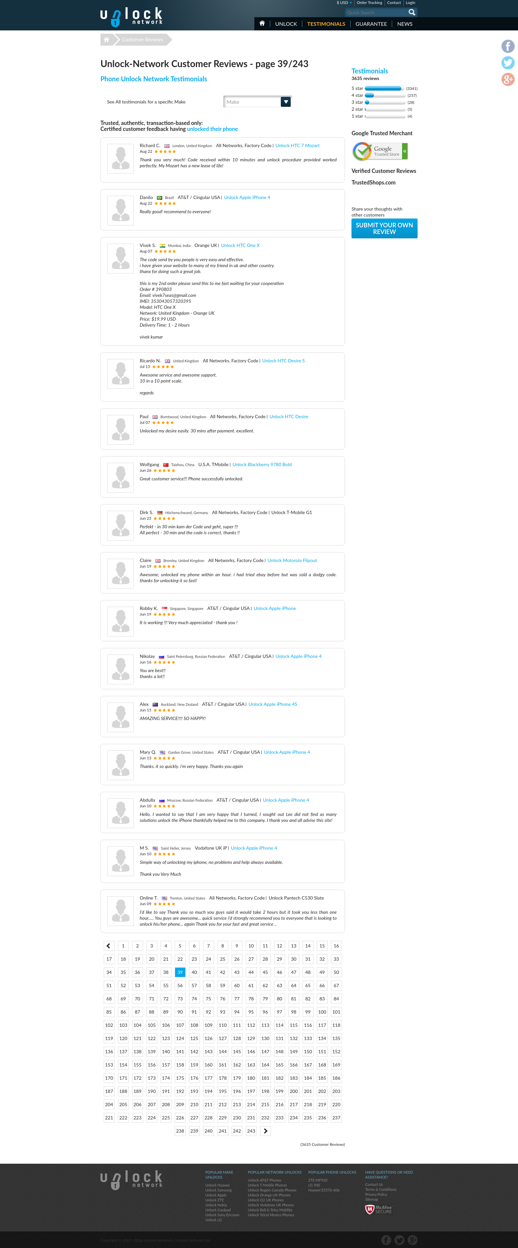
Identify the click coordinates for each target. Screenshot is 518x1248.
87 (137, 1012)
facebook (386, 1240)
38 (165, 972)
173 (152, 1078)
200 (294, 1091)
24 (208, 959)
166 (294, 1064)
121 (137, 1038)
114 (279, 1025)
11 (265, 945)
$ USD (342, 2)
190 (152, 1091)
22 (180, 959)
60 (237, 985)
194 (208, 1091)
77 (237, 998)
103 (123, 1025)
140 (166, 1051)
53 (137, 985)
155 (137, 1064)
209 (180, 1104)
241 (223, 1131)
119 (109, 1038)
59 (222, 985)
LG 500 (314, 1185)
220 (336, 1104)
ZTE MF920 (317, 1180)
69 (123, 998)
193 (194, 1091)
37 (151, 972)
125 (194, 1038)
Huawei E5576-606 (324, 1190)
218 (308, 1104)
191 (166, 1091)
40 (194, 972)
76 (222, 998)
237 (336, 1117)
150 (308, 1051)
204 (109, 1104)
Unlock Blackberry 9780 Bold (262, 464)
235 (308, 1117)
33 (336, 959)
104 (137, 1025)
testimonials (326, 23)
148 (279, 1051)
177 (208, 1078)
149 (294, 1051)
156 (152, 1064)
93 (222, 1012)
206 (137, 1104)
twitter (399, 1240)
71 (151, 998)
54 (151, 985)
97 (279, 1012)
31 (308, 959)
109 (208, 1025)
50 (336, 972)
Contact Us (374, 1184)
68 (109, 998)
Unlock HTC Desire (289, 416)
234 (294, 1117)
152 (336, 1051)
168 (322, 1064)
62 (265, 985)
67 (336, 985)
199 (279, 1091)
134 (322, 1038)
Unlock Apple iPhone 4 (247, 197)
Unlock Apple (216, 1195)
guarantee (371, 23)
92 (208, 1012)
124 (180, 1038)
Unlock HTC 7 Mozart (298, 145)
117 (322, 1025)
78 (251, 998)
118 (336, 1025)
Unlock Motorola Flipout (292, 560)
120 (123, 1038)
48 (308, 972)
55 (165, 985)
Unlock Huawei (217, 1185)
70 (137, 998)
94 (237, 1012)
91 (194, 1012)
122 (152, 1038)
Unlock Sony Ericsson (222, 1215)
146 (251, 1051)
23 (194, 959)
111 (237, 1025)
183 (294, 1078)
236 (322, 1117)
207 (152, 1104)
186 (336, 1078)
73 (180, 998)
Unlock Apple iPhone (275, 608)
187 (109, 1091)
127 (223, 1038)
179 (237, 1078)
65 (308, 985)
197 (251, 1091)
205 (123, 1104)
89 (165, 1012)
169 (336, 1064)
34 (109, 972)
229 (223, 1117)
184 (308, 1078)
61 (251, 985)
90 (180, 1012)
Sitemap (371, 1199)
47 (293, 972)
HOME (262, 23)
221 (109, 1117)
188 (123, 1091)
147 (265, 1051)
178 (223, 1078)
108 (194, 1025)
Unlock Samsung (218, 1190)
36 (137, 972)
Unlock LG (213, 1220)
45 (265, 972)
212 (223, 1104)
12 (279, 945)
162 (237, 1064)
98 (293, 1012)
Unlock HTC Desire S (283, 360)
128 (237, 1038)
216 (279, 1104)
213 (237, 1104)
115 (294, 1025)
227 (194, 1117)
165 (279, 1064)
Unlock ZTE (214, 1200)
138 (137, 1051)
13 (293, 945)
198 (265, 1091)
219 (322, 1104)
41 (208, 972)
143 (208, 1051)
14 (308, 945)
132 (294, 1038)
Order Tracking (369, 2)
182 (279, 1078)
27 (251, 959)
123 (166, 1038)
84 (336, 998)
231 (251, 1117)
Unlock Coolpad (218, 1210)
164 (265, 1064)
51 (109, 985)
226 (180, 1117)
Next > (265, 1131)
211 (208, 1104)
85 (109, 1012)
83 (322, 998)
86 (123, 1012)
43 (237, 972)
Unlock (286, 23)
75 (208, 998)
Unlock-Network (131, 17)
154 (123, 1064)
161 (223, 1064)
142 (194, 1051)
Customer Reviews (142, 40)
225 (166, 1117)
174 (166, 1078)
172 (137, 1078)
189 (137, 1091)
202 (322, 1091)
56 (180, 985)
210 (194, 1104)
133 (308, 1038)
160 (208, 1064)
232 (265, 1117)
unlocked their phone (212, 129)
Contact (394, 2)
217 (294, 1104)
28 (265, 959)
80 (279, 998)
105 (152, 1025)
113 (265, 1025)
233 (279, 1117)
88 (151, 1012)
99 (308, 1012)
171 (123, 1078)
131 (279, 1038)
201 (308, 1091)
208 (166, 1104)
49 (322, 972)
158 (180, 1064)
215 (265, 1104)
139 (152, 1051)
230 (237, 1117)
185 (322, 1078)
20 (151, 959)
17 (109, 959)
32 (322, 959)
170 (109, 1078)
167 (308, 1064)
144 (223, 1051)
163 (251, 1064)
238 (180, 1131)
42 (222, 972)
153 (109, 1064)
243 (251, 1131)
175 (180, 1078)
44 (251, 972)
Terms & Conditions (380, 1189)
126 (208, 1038)
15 (322, 945)
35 (123, 972)
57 (194, 985)
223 (137, 1117)
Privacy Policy (376, 1194)
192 (180, 1091)
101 (336, 1012)
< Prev (109, 946)
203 (336, 1091)
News (405, 23)
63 (279, 985)
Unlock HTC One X (240, 245)
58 (208, 985)
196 (237, 1091)
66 (322, 985)
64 (293, 985)
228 (208, 1117)
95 (251, 1012)
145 (237, 1051)
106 (166, 1025)
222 (123, 1117)
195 (223, 1091)
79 (265, 998)
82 (308, 998)
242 (237, 1131)
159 (194, 1064)
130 (265, 1038)
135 (336, 1038)
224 (152, 1117)
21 (165, 959)
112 (251, 1025)
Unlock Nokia (216, 1205)
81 (293, 998)
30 (293, 959)
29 (279, 959)
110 (223, 1025)
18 (123, 959)
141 (180, 1051)
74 (194, 998)
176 (194, 1078)
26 (237, 959)
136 (109, 1051)
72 (165, 998)
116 (308, 1025)
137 (123, 1051)
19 (137, 959)
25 (222, 959)
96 (265, 1012)
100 (322, 1012)
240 (208, 1131)
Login (410, 2)
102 (109, 1025)
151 (322, 1051)
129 (251, 1038)
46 (279, 972)
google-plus (413, 1240)
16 (336, 945)
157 (166, 1064)
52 (123, 985)
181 (265, 1078)
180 (251, 1078)
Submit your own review (384, 228)
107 (180, 1025)
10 (251, 945)
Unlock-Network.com (131, 1180)
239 (194, 1131)
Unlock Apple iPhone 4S (272, 704)
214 (251, 1104)
